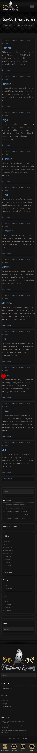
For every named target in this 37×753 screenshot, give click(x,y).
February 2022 (8, 569)
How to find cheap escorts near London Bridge (15, 511)
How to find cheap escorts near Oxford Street (14, 504)
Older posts (7, 479)
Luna (5, 195)
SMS (32, 748)
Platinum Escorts (18, 40)
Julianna (7, 159)
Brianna (6, 84)
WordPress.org (8, 610)
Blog (5, 585)
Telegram (14, 748)
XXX (4, 704)
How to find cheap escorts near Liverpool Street (15, 515)
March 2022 (7, 566)
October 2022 (8, 553)
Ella (4, 339)
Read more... (7, 70)
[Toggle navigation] (32, 6)
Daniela (6, 411)
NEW (4, 700)
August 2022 (7, 556)
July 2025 (7, 541)
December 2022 (8, 550)
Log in (6, 601)
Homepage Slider (7, 688)
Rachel (6, 267)
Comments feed (8, 607)
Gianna (6, 48)
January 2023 (8, 547)
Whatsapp (5, 748)
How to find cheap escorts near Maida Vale (14, 508)
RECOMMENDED (7, 710)
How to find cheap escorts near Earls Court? (14, 518)
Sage (5, 120)
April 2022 (7, 563)
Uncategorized (8, 588)
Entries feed (7, 604)
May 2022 (7, 559)
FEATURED (6, 707)
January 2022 (8, 572)
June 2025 (7, 544)
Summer (7, 231)
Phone (23, 748)
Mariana (7, 303)
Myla (4, 450)
